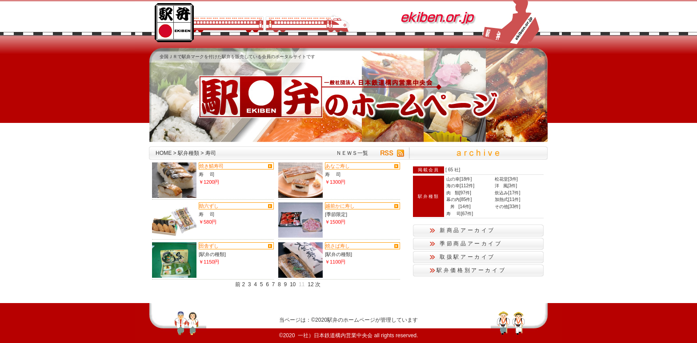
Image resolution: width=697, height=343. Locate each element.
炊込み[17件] (507, 192)
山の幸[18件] (459, 179)
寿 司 (207, 174)
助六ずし (209, 206)
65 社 (453, 169)
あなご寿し (337, 166)
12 (310, 284)
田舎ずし (209, 245)
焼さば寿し (337, 245)
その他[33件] (507, 206)
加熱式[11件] (507, 199)
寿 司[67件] (459, 213)
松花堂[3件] (506, 179)
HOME (164, 153)
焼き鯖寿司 (211, 166)
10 (293, 284)
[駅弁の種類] (212, 254)
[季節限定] (336, 214)
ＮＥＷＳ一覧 (352, 153)
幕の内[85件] (459, 199)
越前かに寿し (340, 206)
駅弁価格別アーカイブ (471, 270)
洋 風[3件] (506, 185)
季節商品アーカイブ (471, 243)
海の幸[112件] (460, 185)
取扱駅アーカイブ (467, 257)
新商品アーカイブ (467, 230)
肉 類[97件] (458, 192)
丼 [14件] (458, 206)
